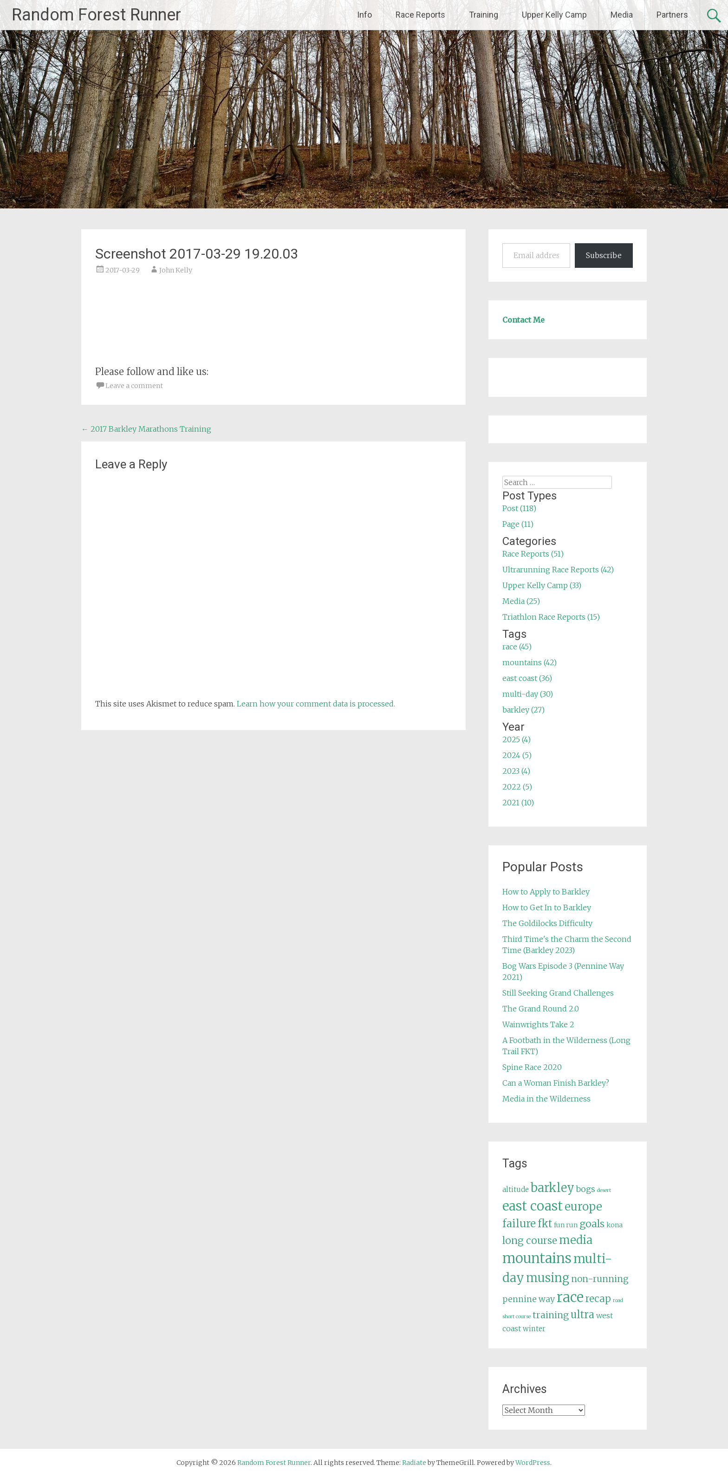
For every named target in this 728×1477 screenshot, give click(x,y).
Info (364, 14)
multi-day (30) (527, 694)
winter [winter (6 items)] (534, 1328)
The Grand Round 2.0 (540, 1008)
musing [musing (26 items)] (547, 1277)
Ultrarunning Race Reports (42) (558, 569)
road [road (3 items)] (618, 1300)
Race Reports (420, 14)
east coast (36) (527, 678)
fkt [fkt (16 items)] (545, 1224)
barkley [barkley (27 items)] (552, 1187)
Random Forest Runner (96, 15)
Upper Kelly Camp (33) (541, 585)
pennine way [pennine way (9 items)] (528, 1299)
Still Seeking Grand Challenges (558, 993)
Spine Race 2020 (532, 1067)
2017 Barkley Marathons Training (146, 429)
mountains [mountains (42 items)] (537, 1258)
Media (622, 14)
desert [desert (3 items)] (604, 1190)
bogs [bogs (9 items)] (585, 1189)
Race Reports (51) (533, 553)
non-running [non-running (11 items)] (600, 1278)
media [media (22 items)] (575, 1240)
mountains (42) (529, 662)
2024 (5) (517, 755)
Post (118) (519, 508)
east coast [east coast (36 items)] (532, 1206)
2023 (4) (516, 771)
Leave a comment (134, 386)
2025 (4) (516, 739)
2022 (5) (517, 786)
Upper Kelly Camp (554, 14)
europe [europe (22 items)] (583, 1206)
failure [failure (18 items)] (519, 1223)
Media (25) (521, 601)
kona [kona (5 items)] (614, 1225)
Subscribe (604, 255)
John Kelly (175, 270)
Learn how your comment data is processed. (316, 703)
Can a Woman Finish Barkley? (555, 1083)
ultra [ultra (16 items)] (582, 1315)
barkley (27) (523, 709)
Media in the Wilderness (546, 1098)
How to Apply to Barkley (546, 891)
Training (483, 14)
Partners (672, 14)
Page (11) (517, 524)
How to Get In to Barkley (546, 907)
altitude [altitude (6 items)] (515, 1189)
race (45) (517, 646)
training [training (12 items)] (551, 1315)
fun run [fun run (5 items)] (566, 1225)
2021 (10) (518, 802)
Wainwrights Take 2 (538, 1024)
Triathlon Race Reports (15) (551, 617)
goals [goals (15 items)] (591, 1224)
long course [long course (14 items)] (529, 1240)
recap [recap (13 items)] (598, 1299)
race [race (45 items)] (570, 1297)
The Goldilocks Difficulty (547, 923)
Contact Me (523, 319)
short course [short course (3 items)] (516, 1317)
